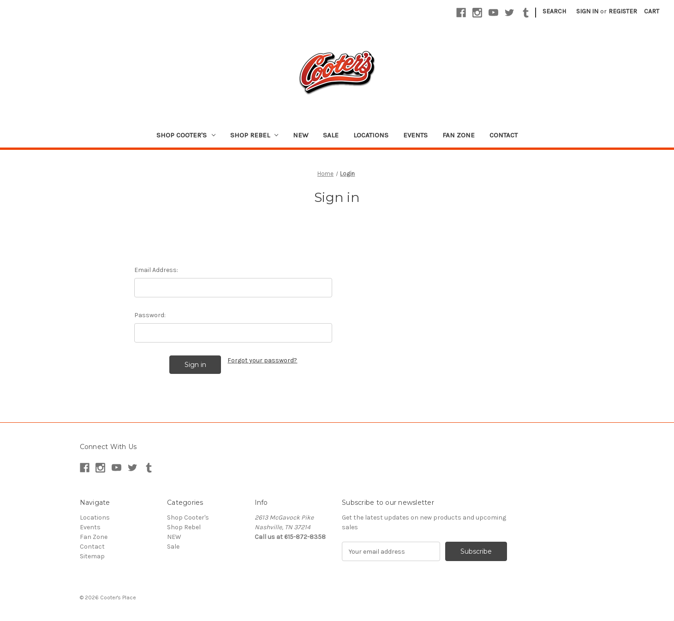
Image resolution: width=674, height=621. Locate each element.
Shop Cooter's (185, 135)
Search (554, 11)
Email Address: (156, 270)
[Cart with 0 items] (651, 11)
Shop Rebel (254, 135)
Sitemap (92, 556)
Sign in (587, 11)
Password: (150, 315)
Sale (331, 135)
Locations (370, 135)
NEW (300, 135)
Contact (503, 135)
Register (622, 11)
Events (415, 135)
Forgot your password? (262, 360)
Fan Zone (458, 135)
